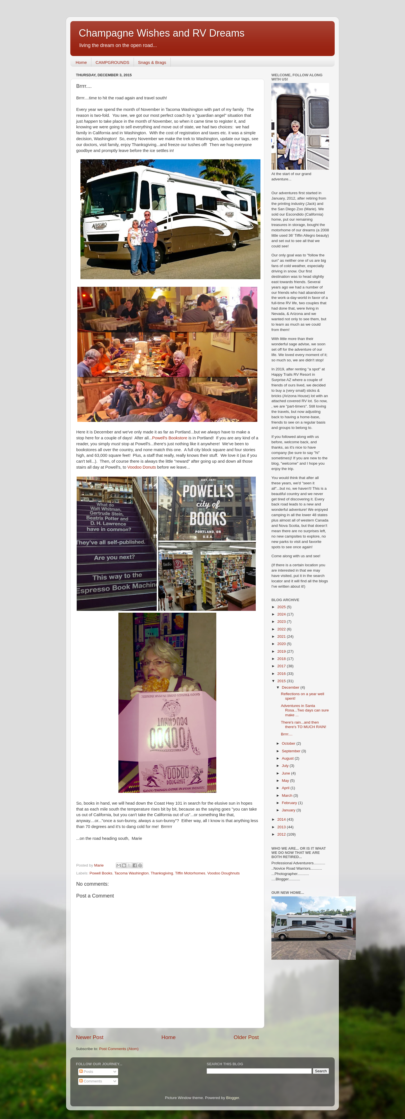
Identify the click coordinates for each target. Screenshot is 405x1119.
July (286, 766)
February (290, 803)
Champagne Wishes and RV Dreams (162, 33)
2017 (282, 666)
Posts (86, 1071)
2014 (282, 819)
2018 (282, 659)
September (292, 751)
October (289, 743)
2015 (282, 681)
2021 (282, 636)
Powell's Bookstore (170, 438)
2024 (282, 614)
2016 (282, 674)
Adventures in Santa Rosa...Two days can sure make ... (305, 710)
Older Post (246, 1037)
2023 (282, 621)
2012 (282, 834)
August (288, 758)
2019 (282, 651)
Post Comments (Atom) (119, 1049)
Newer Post (90, 1037)
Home (81, 62)
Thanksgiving (162, 873)
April (286, 788)
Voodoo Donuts (142, 467)
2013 (282, 827)
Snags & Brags (152, 62)
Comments (90, 1081)
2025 (282, 607)
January (289, 810)
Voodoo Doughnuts (223, 873)
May (286, 780)
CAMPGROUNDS (112, 62)
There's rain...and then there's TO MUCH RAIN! (303, 724)
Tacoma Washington (131, 873)
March (287, 795)
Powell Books (100, 873)
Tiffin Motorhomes (190, 873)
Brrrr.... (286, 734)
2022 (282, 629)
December (291, 687)
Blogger (232, 1098)
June (286, 773)
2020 (282, 644)
